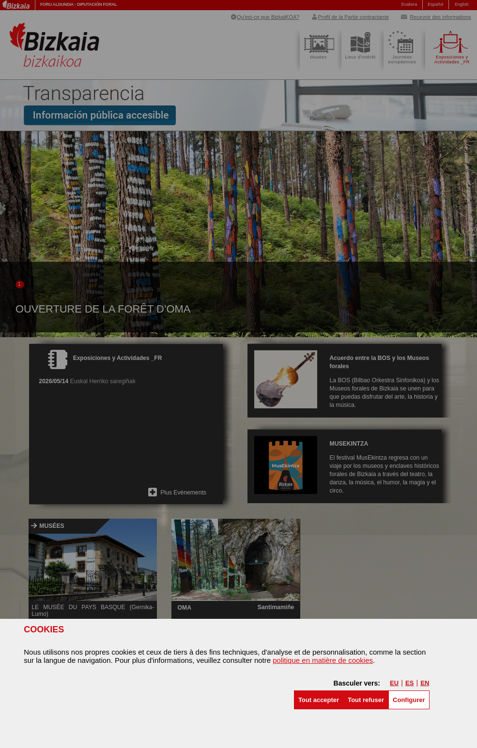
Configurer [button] (409, 699)
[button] (318, 699)
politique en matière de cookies (323, 660)
